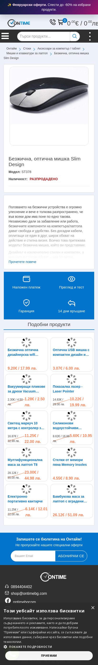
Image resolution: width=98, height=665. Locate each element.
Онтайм (11, 48)
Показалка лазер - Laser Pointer (68, 389)
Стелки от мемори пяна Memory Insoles (70, 462)
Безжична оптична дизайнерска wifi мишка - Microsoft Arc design (25, 352)
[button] (49, 646)
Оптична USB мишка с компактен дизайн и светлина (71, 352)
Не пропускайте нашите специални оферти (49, 541)
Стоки (27, 48)
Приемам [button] (49, 656)
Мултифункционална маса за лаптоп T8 (25, 462)
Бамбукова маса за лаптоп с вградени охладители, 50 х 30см (71, 499)
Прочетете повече (22, 262)
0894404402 (21, 587)
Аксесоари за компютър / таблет (58, 48)
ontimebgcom (24, 602)
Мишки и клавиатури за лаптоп (27, 53)
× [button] (92, 608)
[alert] (49, 634)
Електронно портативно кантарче (25, 499)
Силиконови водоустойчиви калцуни (65, 425)
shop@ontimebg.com (29, 593)
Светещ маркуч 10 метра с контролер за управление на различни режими (25, 425)
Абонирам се (71, 556)
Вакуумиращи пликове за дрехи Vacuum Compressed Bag (26, 389)
